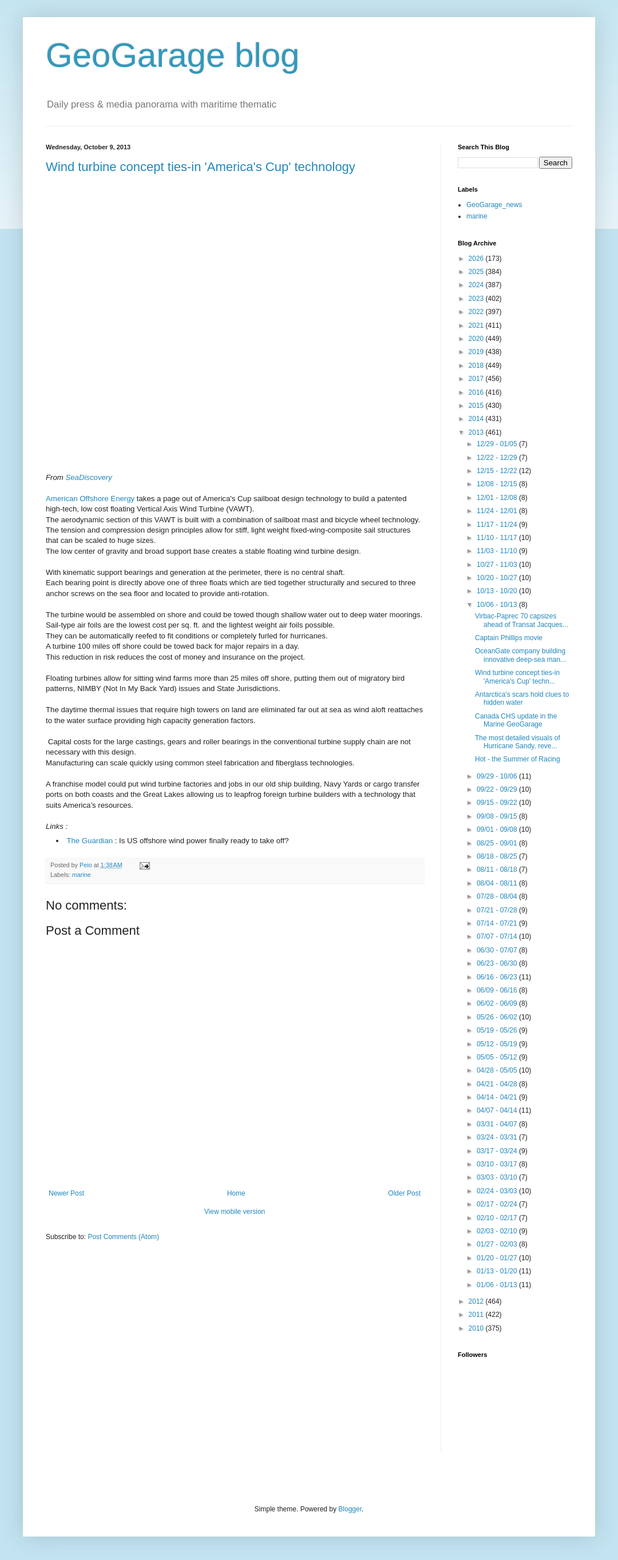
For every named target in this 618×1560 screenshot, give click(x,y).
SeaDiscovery (88, 477)
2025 (477, 272)
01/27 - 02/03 (498, 1244)
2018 (477, 366)
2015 (477, 406)
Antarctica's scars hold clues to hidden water (522, 698)
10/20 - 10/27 (498, 578)
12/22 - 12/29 (498, 458)
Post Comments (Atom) (123, 1237)
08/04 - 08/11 (498, 883)
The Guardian (89, 840)
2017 (477, 379)
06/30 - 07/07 (498, 950)
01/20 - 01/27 (498, 1258)
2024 (477, 285)
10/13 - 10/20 (498, 591)
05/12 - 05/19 (498, 1044)
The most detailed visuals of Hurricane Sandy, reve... (517, 742)
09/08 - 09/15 (498, 816)
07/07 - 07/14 (498, 936)
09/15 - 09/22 (498, 803)
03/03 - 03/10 (498, 1177)
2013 (477, 432)
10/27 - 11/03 (498, 565)
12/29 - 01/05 (498, 444)
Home (236, 1193)
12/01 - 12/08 (498, 498)
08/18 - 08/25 (498, 856)
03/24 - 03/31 (498, 1137)
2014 (477, 419)
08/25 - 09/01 (498, 843)
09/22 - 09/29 (498, 789)
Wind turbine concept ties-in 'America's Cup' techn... (517, 677)
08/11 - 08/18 (498, 870)
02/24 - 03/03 (498, 1191)
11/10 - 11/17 (498, 538)
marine (81, 874)
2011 (477, 1315)
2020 (477, 339)
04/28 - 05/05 (498, 1070)
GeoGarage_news (494, 205)
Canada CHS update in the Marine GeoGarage (516, 720)
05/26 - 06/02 (498, 1017)
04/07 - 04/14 (498, 1110)
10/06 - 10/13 (498, 605)
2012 (477, 1301)
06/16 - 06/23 (498, 977)
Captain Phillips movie (508, 638)
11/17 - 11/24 (498, 525)
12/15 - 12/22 (498, 471)
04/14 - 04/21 (498, 1097)
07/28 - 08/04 (498, 896)
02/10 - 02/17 (498, 1218)
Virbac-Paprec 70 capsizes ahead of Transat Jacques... (521, 620)
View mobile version (235, 1212)
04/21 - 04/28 (498, 1084)
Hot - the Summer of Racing (517, 759)
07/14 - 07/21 (498, 923)
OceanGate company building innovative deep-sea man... (520, 655)
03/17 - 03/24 (498, 1151)
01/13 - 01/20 (498, 1271)
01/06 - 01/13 (498, 1285)
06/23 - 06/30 (498, 963)
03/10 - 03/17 (498, 1164)
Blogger (350, 1509)
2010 (477, 1328)
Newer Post (66, 1193)
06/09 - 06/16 (498, 990)
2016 (477, 392)
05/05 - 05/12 (498, 1057)
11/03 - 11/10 (498, 551)
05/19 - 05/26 (498, 1030)
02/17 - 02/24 (498, 1204)
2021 (477, 325)
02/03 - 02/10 (498, 1231)
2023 (477, 299)
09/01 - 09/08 (498, 829)
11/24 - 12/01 (498, 511)
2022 (477, 312)
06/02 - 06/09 (498, 1003)
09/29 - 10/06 (498, 776)
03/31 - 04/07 (498, 1124)
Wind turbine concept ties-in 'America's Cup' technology (200, 167)
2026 (477, 259)
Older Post (404, 1193)
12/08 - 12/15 (498, 484)
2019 (477, 352)
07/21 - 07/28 (498, 910)
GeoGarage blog (173, 55)
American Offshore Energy (90, 498)
